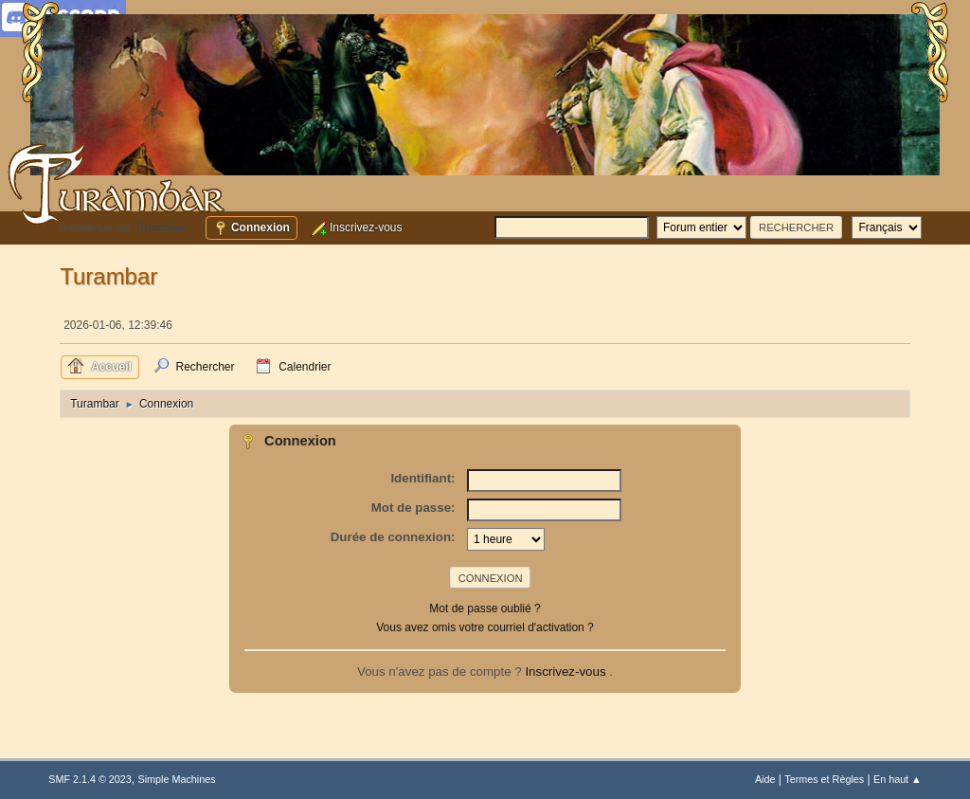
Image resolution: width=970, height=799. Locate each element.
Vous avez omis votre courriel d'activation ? (484, 627)
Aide (765, 779)
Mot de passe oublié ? (484, 608)
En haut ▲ (897, 779)
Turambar (108, 276)
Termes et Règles (824, 779)
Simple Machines (177, 779)
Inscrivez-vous (567, 671)
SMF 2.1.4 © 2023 (90, 779)
